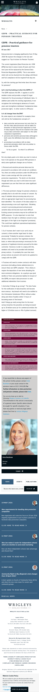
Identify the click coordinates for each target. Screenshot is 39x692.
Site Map (26, 661)
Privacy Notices (30, 657)
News (3, 29)
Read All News (8, 596)
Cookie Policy (26, 659)
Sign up (30, 489)
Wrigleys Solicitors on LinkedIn (19, 398)
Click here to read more (13, 525)
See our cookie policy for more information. (15, 687)
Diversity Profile (14, 659)
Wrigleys (7, 21)
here (29, 392)
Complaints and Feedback (12, 663)
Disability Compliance (16, 657)
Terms (5, 657)
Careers (25, 663)
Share (18, 471)
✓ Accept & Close (9, 690)
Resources (32, 663)
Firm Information (16, 661)
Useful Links (19, 665)
